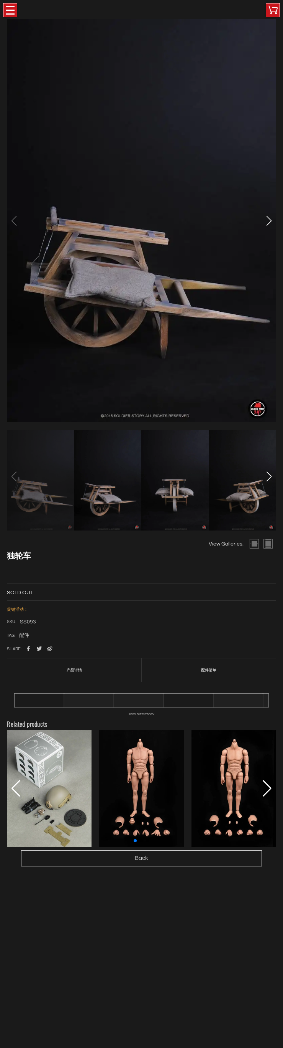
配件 (24, 635)
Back (141, 858)
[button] (269, 221)
